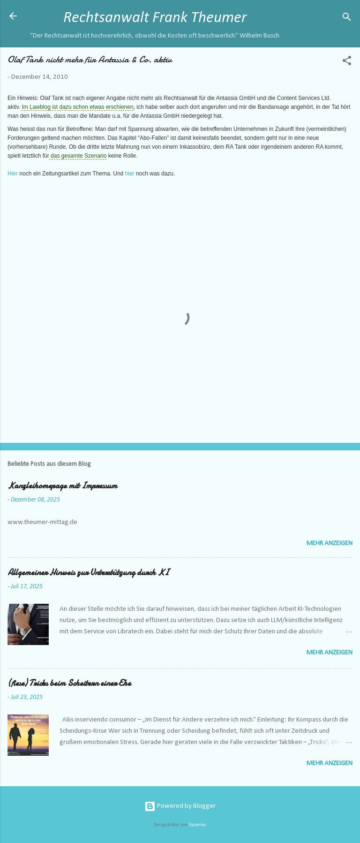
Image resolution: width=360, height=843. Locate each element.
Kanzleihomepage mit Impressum (62, 486)
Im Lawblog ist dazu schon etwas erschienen (77, 107)
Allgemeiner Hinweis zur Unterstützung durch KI (88, 572)
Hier (13, 173)
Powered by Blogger (180, 806)
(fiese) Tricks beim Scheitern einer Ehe (69, 683)
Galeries (197, 825)
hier (130, 173)
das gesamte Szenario (78, 155)
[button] (346, 62)
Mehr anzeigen (329, 543)
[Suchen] (346, 19)
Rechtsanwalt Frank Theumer (155, 18)
